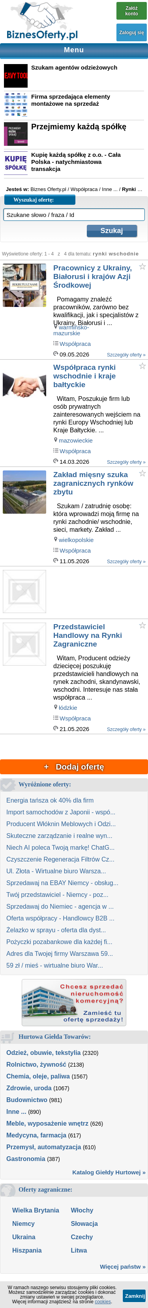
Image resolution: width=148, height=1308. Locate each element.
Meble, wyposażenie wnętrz (47, 1123)
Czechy (82, 1237)
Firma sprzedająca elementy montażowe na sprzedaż (70, 100)
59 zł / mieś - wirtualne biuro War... (54, 965)
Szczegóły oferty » (126, 355)
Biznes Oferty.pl (48, 189)
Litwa (79, 1250)
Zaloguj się (131, 32)
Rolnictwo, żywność (36, 1064)
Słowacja (84, 1223)
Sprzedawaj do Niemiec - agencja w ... (60, 906)
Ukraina (24, 1237)
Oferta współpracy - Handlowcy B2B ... (60, 918)
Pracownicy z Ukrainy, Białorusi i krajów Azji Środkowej (92, 276)
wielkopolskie (76, 539)
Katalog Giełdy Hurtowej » (109, 1172)
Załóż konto (131, 11)
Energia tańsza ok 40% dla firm (50, 800)
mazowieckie (76, 440)
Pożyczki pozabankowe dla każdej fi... (59, 942)
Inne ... (16, 1111)
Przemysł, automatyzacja (43, 1147)
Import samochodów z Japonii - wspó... (61, 812)
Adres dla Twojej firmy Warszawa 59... (59, 953)
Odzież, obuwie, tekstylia (43, 1052)
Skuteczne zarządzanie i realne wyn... (59, 835)
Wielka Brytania (35, 1210)
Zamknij (135, 1296)
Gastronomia (25, 1159)
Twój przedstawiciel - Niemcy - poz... (57, 894)
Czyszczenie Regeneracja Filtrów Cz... (60, 859)
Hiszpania (27, 1250)
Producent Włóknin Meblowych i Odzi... (61, 824)
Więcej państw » (123, 1266)
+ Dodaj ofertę (74, 766)
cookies (103, 1301)
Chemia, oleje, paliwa (38, 1076)
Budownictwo (26, 1100)
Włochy (82, 1210)
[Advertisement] (100, 592)
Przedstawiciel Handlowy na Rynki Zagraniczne (87, 635)
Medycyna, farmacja (36, 1135)
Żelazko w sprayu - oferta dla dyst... (56, 930)
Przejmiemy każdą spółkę (78, 126)
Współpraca (75, 343)
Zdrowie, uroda (29, 1088)
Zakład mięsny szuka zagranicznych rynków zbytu (93, 483)
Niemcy (23, 1223)
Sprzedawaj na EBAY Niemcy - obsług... (62, 883)
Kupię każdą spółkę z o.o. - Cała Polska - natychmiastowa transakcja (76, 161)
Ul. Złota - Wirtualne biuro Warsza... (56, 871)
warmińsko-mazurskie (71, 330)
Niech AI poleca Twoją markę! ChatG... (60, 847)
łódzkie (68, 707)
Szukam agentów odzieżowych (74, 67)
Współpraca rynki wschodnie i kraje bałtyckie (84, 376)
